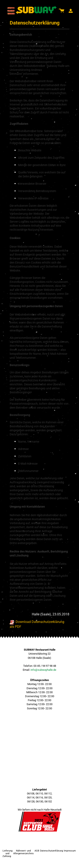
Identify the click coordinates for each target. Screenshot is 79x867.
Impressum (70, 850)
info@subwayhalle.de (43, 669)
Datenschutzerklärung (51, 850)
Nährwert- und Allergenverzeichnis (23, 852)
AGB (37, 850)
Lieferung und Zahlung (7, 853)
